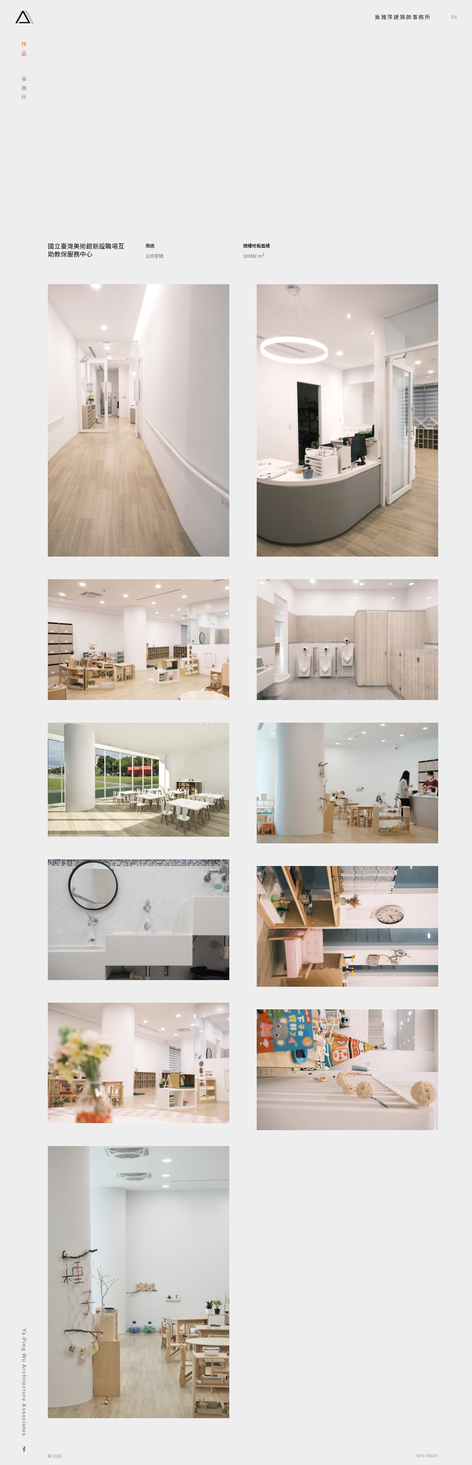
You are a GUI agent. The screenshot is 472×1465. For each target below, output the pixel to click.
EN (454, 17)
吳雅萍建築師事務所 (403, 17)
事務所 (23, 90)
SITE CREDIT (427, 1455)
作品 (23, 50)
